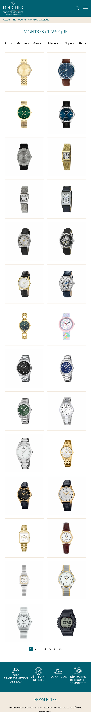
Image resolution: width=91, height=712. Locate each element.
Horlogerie (19, 19)
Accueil (7, 19)
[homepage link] (13, 8)
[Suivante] (55, 649)
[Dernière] (60, 649)
